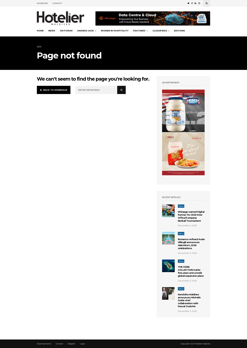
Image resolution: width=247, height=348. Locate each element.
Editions (179, 30)
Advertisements (44, 344)
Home (40, 30)
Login (82, 344)
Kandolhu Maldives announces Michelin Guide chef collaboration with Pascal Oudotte (189, 300)
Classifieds (160, 30)
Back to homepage (53, 90)
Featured (140, 30)
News (51, 30)
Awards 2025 (86, 30)
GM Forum (66, 30)
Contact (57, 3)
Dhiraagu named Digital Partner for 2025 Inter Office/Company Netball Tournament (191, 216)
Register (71, 344)
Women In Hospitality (114, 30)
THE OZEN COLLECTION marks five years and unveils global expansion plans (191, 271)
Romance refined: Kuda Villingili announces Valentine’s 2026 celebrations (191, 244)
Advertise (42, 3)
